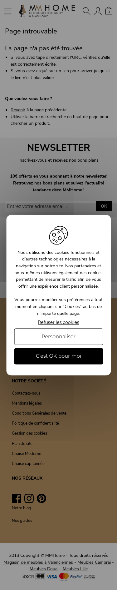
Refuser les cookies (58, 322)
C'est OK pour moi (58, 356)
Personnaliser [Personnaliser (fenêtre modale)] (58, 337)
